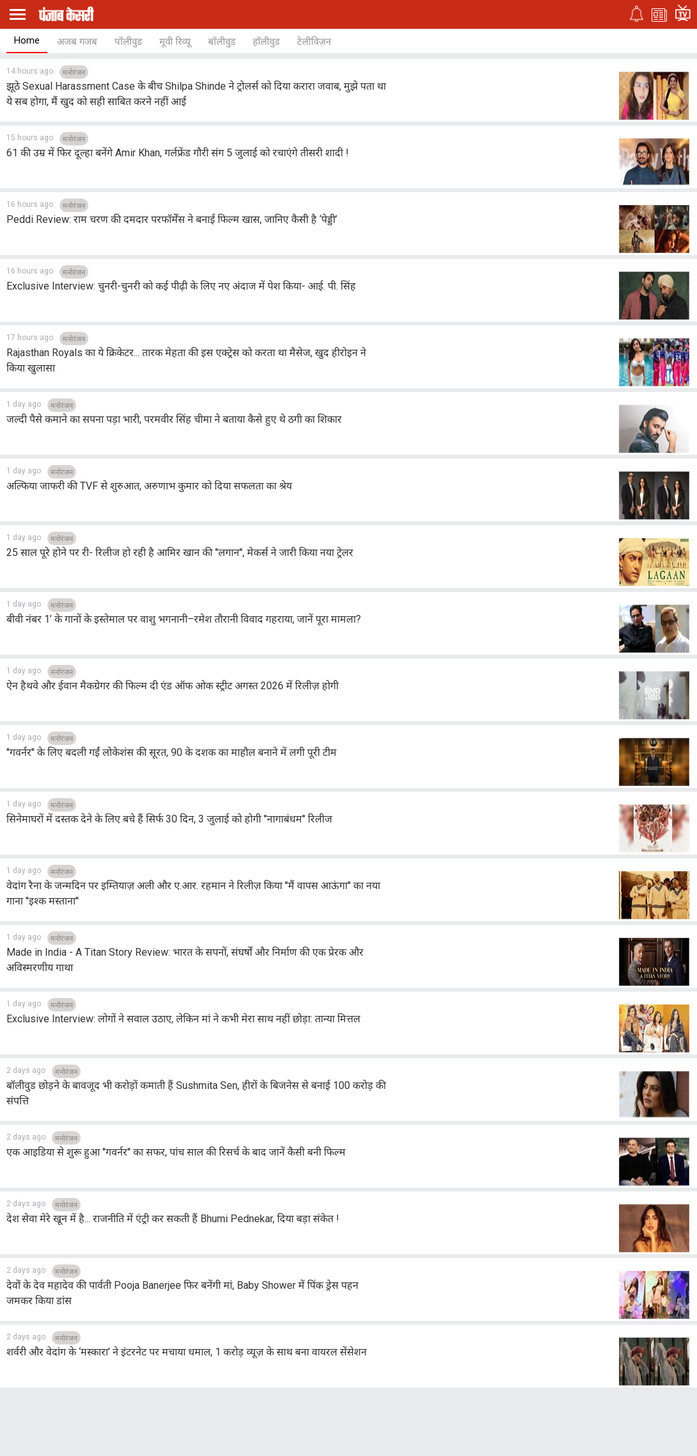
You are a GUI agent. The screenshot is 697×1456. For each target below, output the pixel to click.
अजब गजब (77, 41)
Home (27, 40)
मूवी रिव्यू (175, 41)
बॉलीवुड (222, 41)
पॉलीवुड (128, 41)
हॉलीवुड (266, 41)
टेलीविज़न (314, 41)
